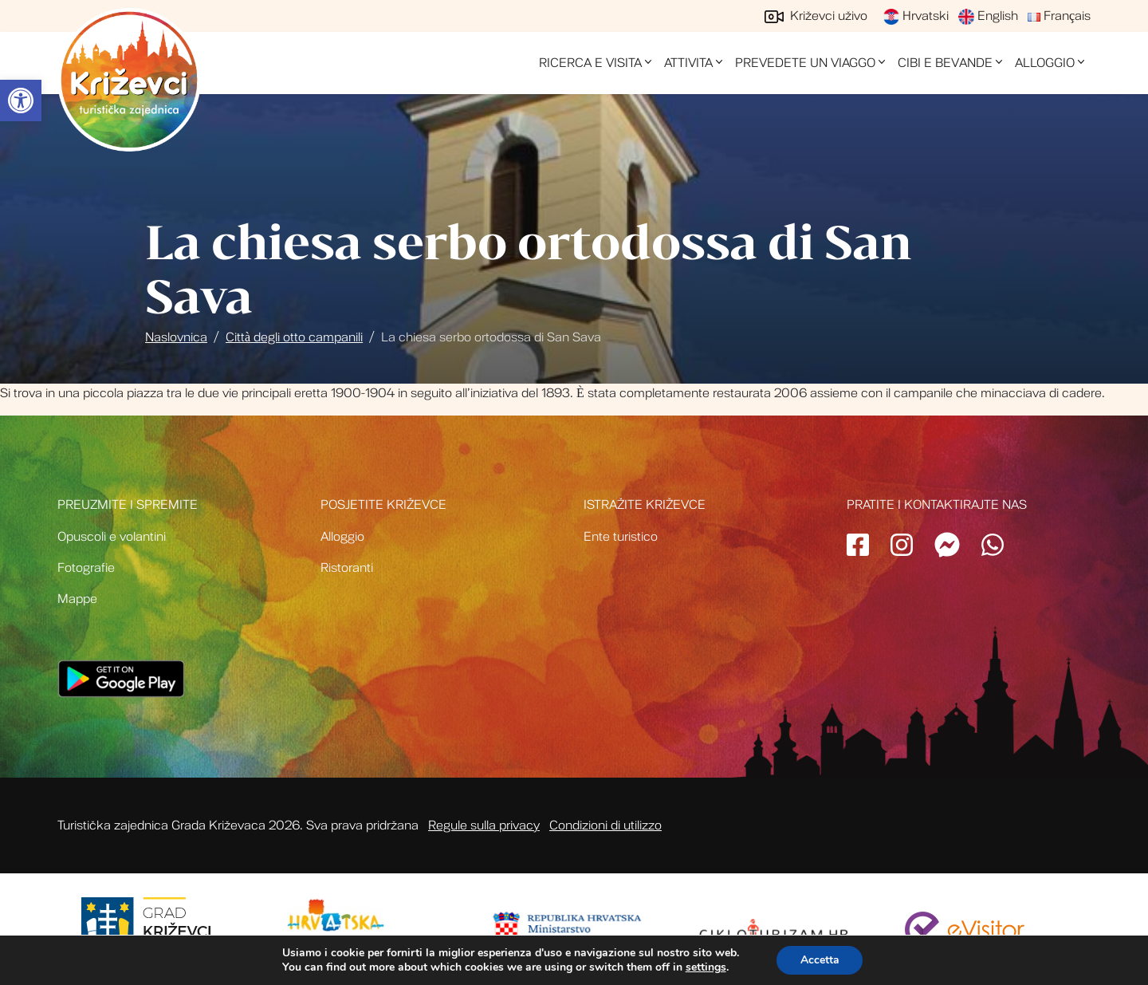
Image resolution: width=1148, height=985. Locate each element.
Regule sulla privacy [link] (484, 825)
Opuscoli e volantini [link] (111, 537)
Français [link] (1059, 16)
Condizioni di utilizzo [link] (605, 825)
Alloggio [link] (1045, 63)
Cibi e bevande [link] (945, 63)
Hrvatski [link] (916, 16)
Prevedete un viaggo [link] (805, 63)
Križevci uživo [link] (816, 16)
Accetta (819, 959)
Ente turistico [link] (621, 537)
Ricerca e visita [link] (590, 63)
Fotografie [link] (86, 568)
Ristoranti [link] (346, 568)
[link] (20, 100)
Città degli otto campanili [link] (294, 337)
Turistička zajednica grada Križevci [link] (129, 80)
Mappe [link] (77, 599)
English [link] (988, 16)
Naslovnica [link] (176, 337)
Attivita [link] (688, 63)
